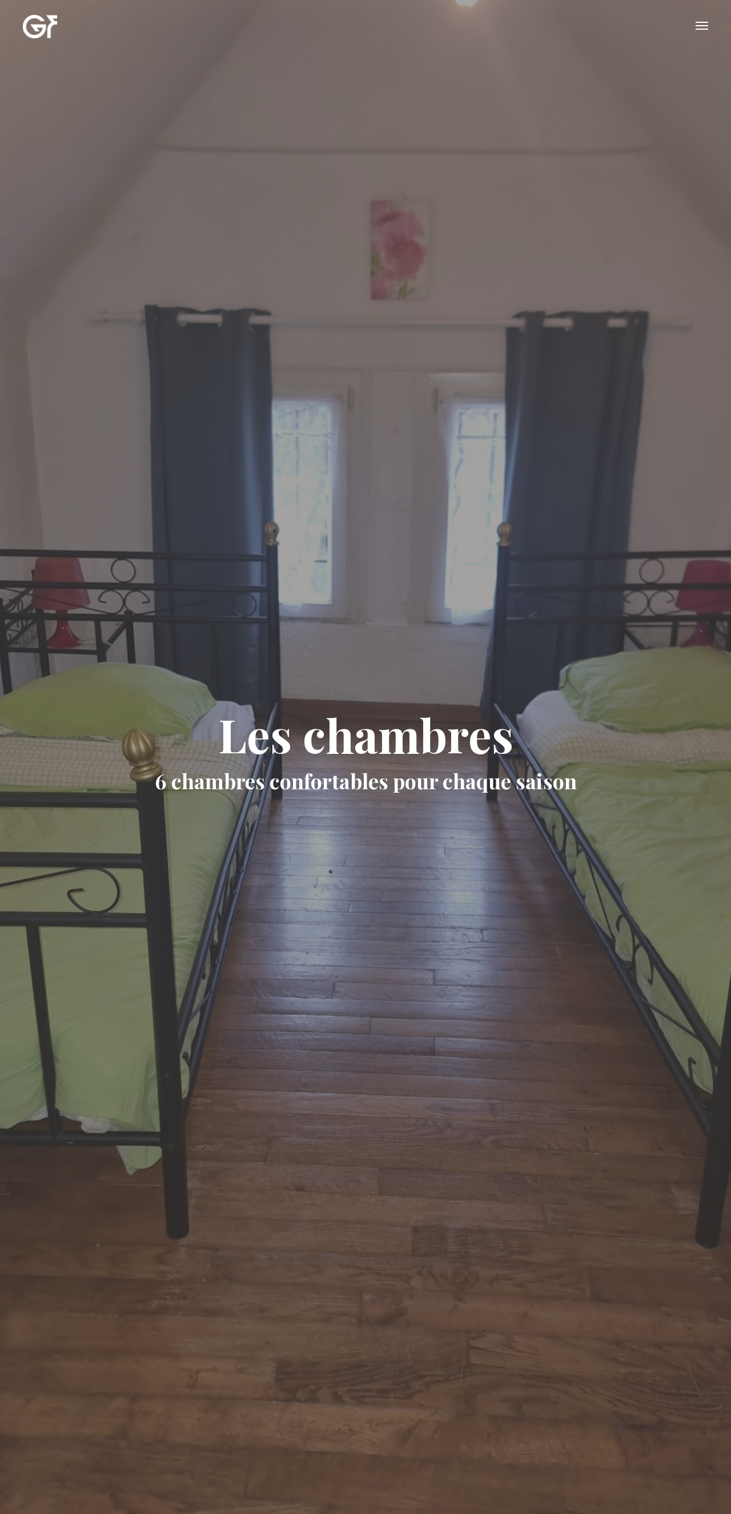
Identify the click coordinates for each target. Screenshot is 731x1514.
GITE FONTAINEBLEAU (40, 26)
